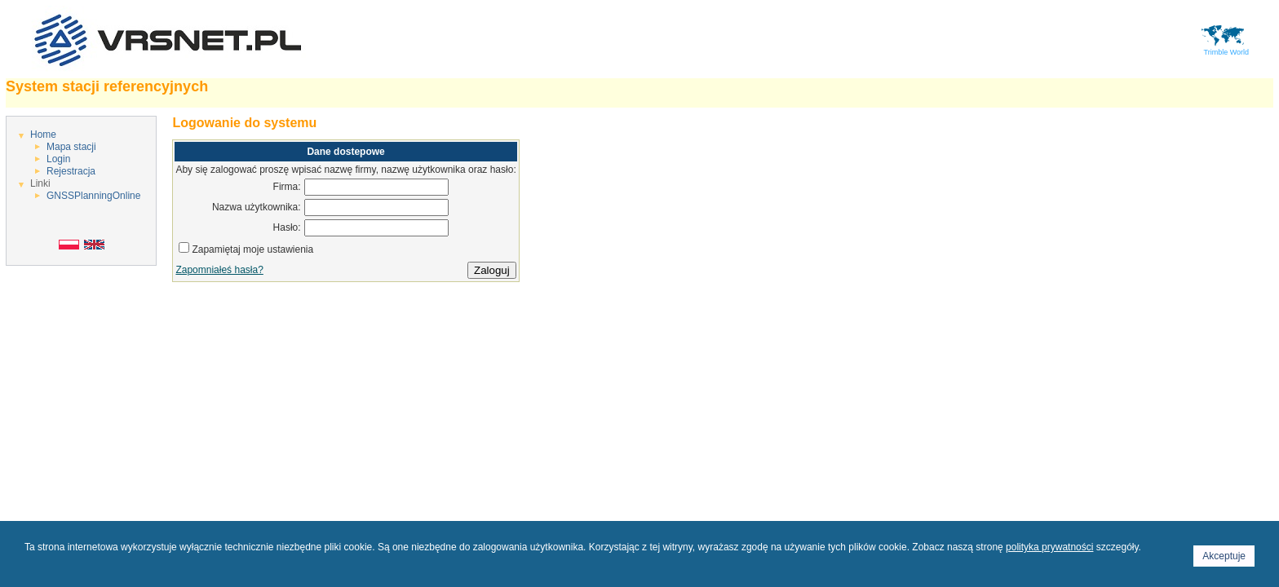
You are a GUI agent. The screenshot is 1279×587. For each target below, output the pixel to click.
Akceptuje (1224, 556)
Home (43, 134)
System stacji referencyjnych (107, 86)
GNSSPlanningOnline (93, 195)
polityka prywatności (1049, 547)
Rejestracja (70, 171)
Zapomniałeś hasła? (219, 270)
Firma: (287, 186)
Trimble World (1224, 49)
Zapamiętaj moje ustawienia (252, 249)
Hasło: (287, 227)
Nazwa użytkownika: (256, 207)
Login (58, 159)
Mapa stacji (71, 146)
